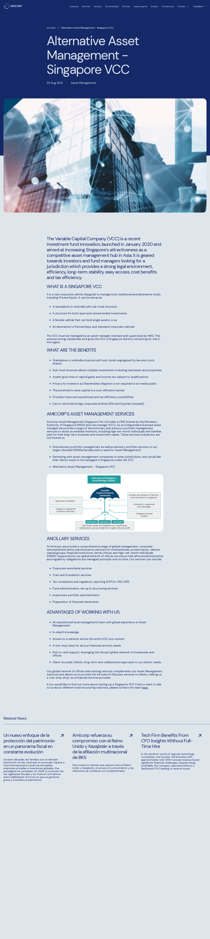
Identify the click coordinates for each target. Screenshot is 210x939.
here (145, 687)
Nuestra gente (140, 6)
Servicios (86, 6)
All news (51, 27)
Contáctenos (168, 6)
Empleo (154, 6)
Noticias (98, 6)
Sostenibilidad (112, 6)
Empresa (74, 6)
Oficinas (126, 6)
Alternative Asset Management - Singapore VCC (87, 27)
